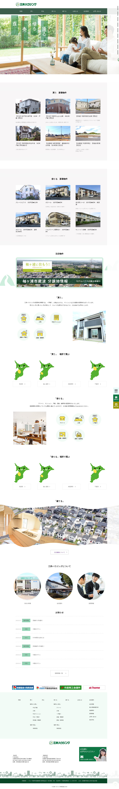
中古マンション (37, 714)
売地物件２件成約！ (39, 646)
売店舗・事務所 (37, 720)
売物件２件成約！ (38, 620)
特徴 (21, 11)
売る (42, 11)
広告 (26, 629)
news (26, 637)
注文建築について (59, 552)
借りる (54, 11)
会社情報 (91, 704)
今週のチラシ (37, 629)
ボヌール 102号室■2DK (54, 202)
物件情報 (26, 620)
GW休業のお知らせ (38, 637)
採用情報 (91, 603)
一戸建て (59, 714)
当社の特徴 (27, 603)
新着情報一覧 (59, 673)
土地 (34, 710)
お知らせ (75, 11)
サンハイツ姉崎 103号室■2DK (86, 230)
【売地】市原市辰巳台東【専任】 (87, 116)
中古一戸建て (36, 717)
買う (31, 11)
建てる (64, 11)
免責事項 (91, 710)
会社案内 (86, 11)
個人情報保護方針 (94, 707)
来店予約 (91, 719)
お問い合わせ (97, 11)
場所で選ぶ (33, 725)
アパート (59, 707)
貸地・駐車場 (60, 720)
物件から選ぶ (33, 704)
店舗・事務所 (60, 717)
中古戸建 (35, 707)
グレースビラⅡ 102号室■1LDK (27, 202)
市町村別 (35, 728)
